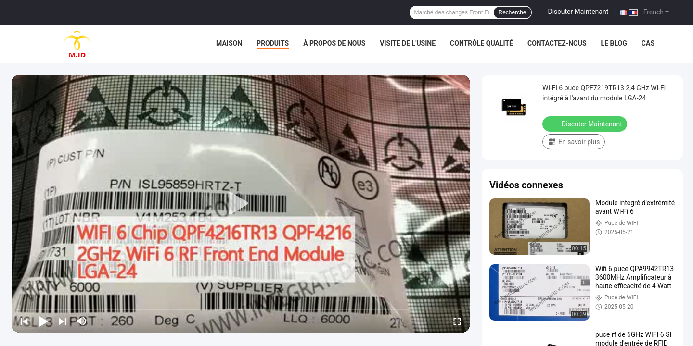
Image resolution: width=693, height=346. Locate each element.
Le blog (614, 43)
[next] (62, 321)
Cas (648, 43)
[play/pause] (43, 321)
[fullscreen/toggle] (457, 321)
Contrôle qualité (481, 43)
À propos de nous (334, 43)
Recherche (512, 12)
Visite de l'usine (408, 43)
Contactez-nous (557, 43)
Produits (273, 43)
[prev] (24, 321)
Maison (229, 43)
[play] (241, 204)
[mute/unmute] (81, 321)
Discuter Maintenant (578, 11)
